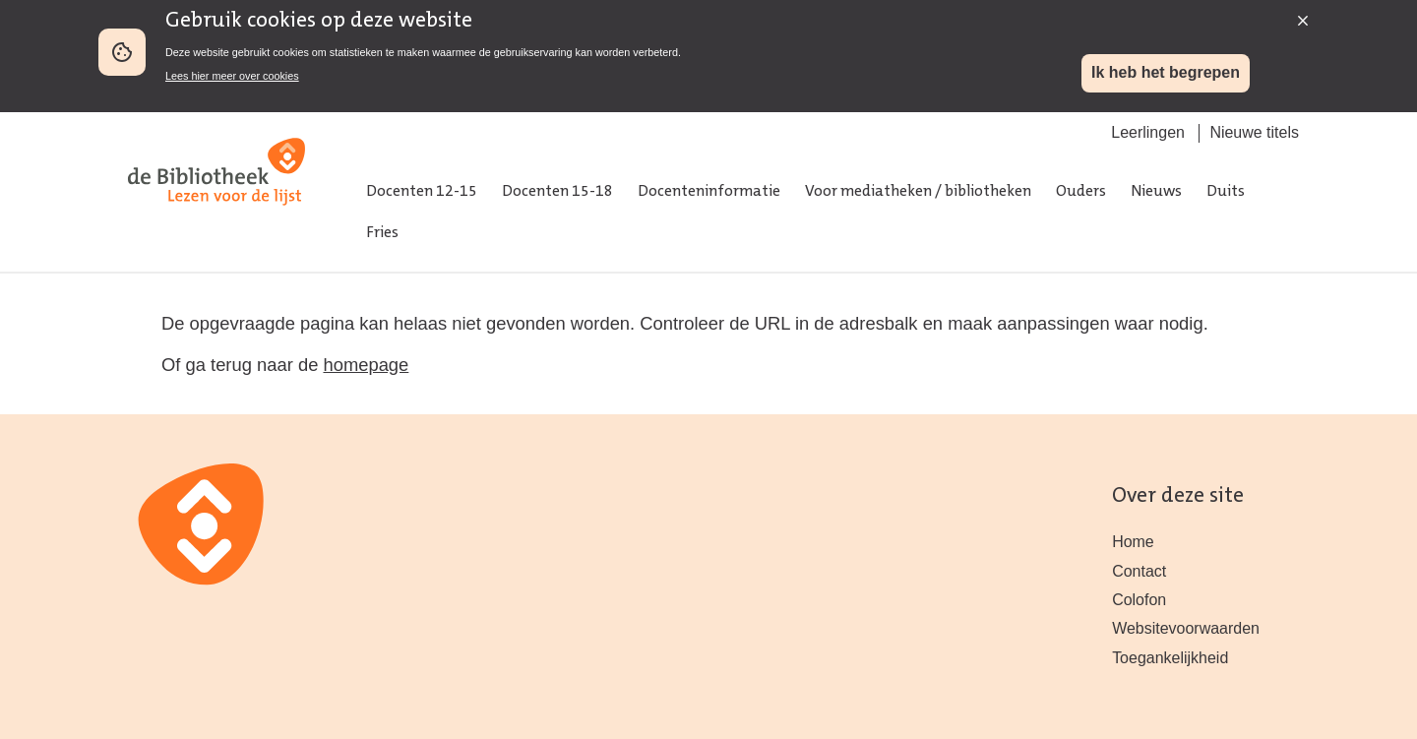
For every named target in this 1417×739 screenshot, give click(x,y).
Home (1133, 541)
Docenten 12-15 (421, 192)
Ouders (1081, 192)
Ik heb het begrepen (1165, 72)
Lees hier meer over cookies (232, 76)
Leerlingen (1148, 132)
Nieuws (1156, 192)
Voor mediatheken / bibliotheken (918, 192)
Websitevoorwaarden (1186, 628)
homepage (365, 364)
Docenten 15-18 (557, 192)
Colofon (1139, 599)
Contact (1139, 571)
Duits (1225, 192)
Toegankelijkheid (1170, 657)
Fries (382, 233)
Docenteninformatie (709, 192)
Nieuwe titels (1254, 132)
